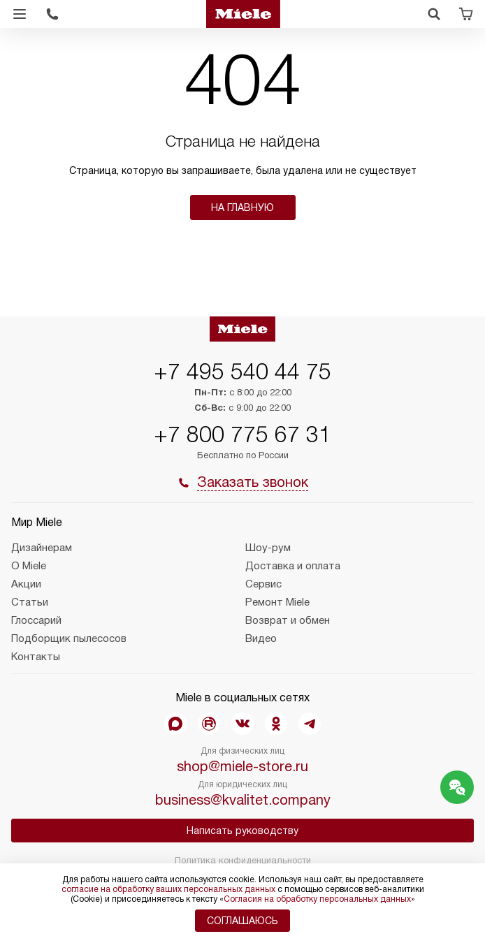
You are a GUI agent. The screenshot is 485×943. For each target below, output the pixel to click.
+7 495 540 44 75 (242, 371)
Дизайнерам (41, 547)
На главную (242, 207)
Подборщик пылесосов (68, 638)
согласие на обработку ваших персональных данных (168, 889)
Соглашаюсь (242, 920)
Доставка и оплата (292, 565)
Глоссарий (36, 620)
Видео (261, 638)
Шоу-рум (268, 547)
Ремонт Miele (277, 602)
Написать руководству (242, 830)
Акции (26, 584)
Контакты (35, 656)
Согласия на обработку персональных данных (317, 899)
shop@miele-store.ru (242, 766)
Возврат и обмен (287, 620)
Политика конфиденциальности (243, 860)
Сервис (263, 584)
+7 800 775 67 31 (242, 434)
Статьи (29, 602)
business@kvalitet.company (243, 799)
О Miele (28, 565)
